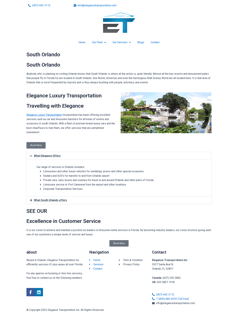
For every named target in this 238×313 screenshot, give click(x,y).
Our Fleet (99, 42)
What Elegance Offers (48, 155)
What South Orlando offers (51, 200)
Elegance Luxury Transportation (44, 114)
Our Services (122, 42)
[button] (119, 156)
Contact (155, 42)
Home (82, 42)
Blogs (140, 42)
